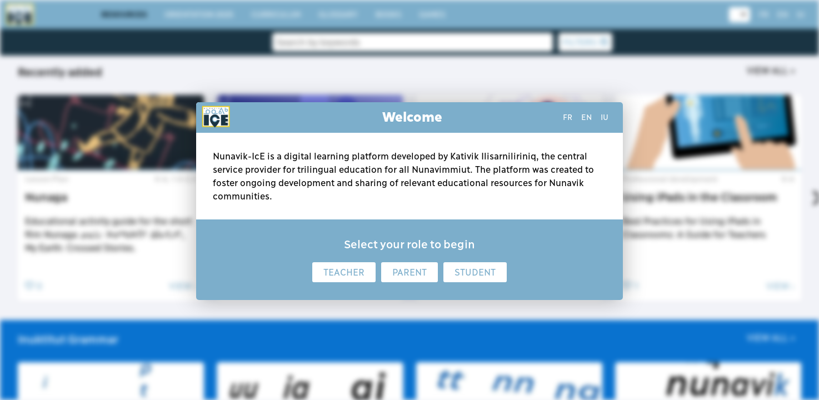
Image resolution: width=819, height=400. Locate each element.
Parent (409, 272)
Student (475, 272)
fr (567, 117)
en (586, 117)
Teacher (343, 272)
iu (604, 117)
